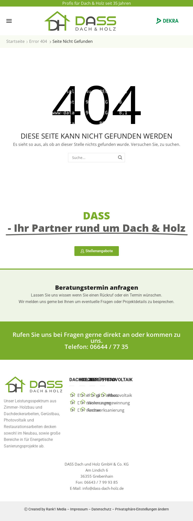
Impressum (79, 509)
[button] (9, 21)
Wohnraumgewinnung (108, 403)
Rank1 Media (56, 509)
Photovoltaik (120, 395)
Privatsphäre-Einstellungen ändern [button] (142, 509)
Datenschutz (101, 509)
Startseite (15, 41)
